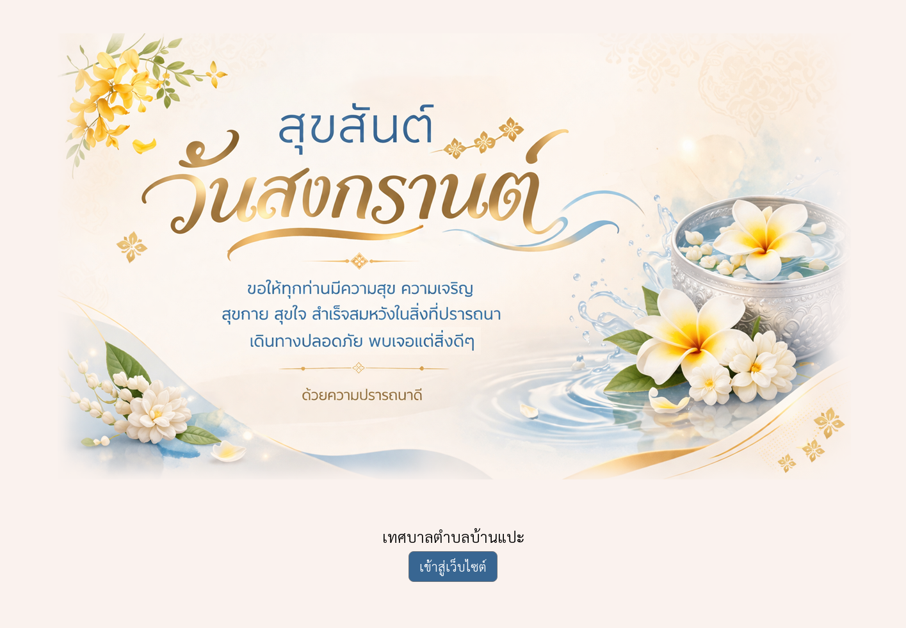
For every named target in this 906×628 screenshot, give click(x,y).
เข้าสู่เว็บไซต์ (453, 566)
